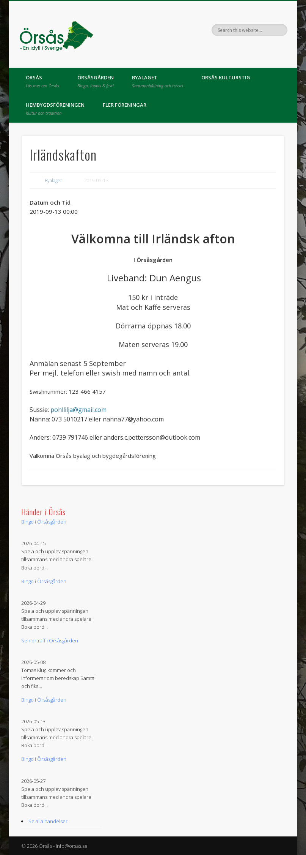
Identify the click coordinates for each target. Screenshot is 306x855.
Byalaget (157, 81)
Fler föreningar (124, 104)
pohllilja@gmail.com (78, 409)
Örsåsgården (95, 81)
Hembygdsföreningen (55, 108)
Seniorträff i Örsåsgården (49, 640)
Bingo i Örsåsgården (43, 521)
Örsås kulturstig (225, 77)
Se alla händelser (47, 821)
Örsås (42, 81)
